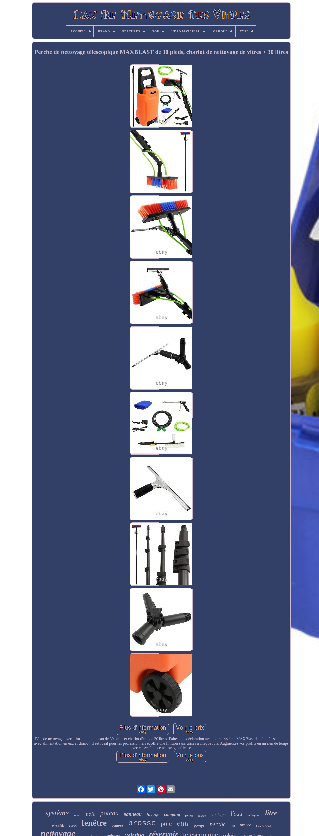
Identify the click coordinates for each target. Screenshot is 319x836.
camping (172, 814)
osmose (117, 825)
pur (233, 826)
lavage (153, 814)
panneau (133, 814)
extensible (58, 825)
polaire (202, 815)
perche (218, 824)
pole (90, 814)
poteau (109, 813)
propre (245, 825)
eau (183, 822)
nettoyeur (253, 815)
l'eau (236, 813)
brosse (142, 823)
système (57, 813)
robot (73, 825)
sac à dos (263, 825)
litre (271, 813)
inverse (189, 815)
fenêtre (94, 822)
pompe (199, 825)
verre (77, 815)
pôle (166, 823)
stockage (218, 814)
